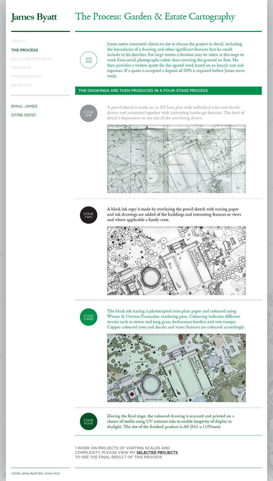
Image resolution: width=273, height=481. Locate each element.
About (18, 41)
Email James (24, 106)
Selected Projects (32, 59)
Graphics (21, 68)
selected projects (157, 452)
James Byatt (34, 16)
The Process (24, 50)
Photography (26, 77)
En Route (21, 85)
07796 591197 (23, 115)
